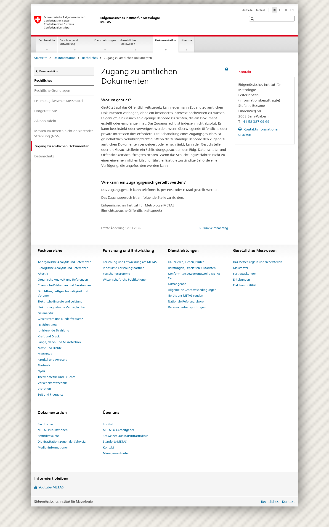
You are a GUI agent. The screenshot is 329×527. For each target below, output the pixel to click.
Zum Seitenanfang (215, 228)
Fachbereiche (46, 40)
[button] (253, 19)
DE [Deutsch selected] (274, 10)
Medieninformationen (53, 447)
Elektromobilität (244, 285)
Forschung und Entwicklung (69, 42)
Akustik (43, 273)
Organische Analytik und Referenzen (63, 279)
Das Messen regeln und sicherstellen (257, 262)
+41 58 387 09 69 (255, 121)
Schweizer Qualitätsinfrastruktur (125, 436)
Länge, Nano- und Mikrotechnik (59, 342)
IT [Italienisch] (286, 10)
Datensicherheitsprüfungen (187, 307)
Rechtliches (90, 58)
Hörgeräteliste (45, 111)
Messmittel (240, 268)
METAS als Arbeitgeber (118, 430)
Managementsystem (116, 453)
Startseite (247, 10)
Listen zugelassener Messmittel (58, 101)
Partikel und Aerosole (52, 359)
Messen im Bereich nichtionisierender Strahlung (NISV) (63, 133)
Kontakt (260, 10)
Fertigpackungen (245, 273)
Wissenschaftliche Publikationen (125, 279)
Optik (41, 371)
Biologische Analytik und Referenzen (63, 268)
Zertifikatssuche (48, 436)
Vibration (44, 388)
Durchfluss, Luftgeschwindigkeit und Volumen (63, 293)
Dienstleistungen (105, 40)
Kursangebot (177, 284)
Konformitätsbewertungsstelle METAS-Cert (194, 276)
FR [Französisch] (280, 10)
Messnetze (45, 353)
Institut (108, 424)
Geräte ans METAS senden (185, 295)
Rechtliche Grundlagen (52, 90)
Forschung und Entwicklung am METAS (130, 262)
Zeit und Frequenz (50, 394)
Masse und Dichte (50, 348)
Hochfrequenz (47, 324)
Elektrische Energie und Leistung (60, 301)
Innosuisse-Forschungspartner (123, 268)
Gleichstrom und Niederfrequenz (60, 319)
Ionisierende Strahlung (53, 330)
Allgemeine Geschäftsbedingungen (192, 290)
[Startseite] (99, 22)
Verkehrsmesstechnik (52, 383)
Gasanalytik (45, 313)
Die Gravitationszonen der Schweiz (62, 441)
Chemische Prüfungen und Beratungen (64, 285)
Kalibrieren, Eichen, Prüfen (186, 262)
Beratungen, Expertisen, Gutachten (192, 268)
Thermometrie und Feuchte (56, 377)
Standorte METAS (115, 441)
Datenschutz (44, 156)
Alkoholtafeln (45, 121)
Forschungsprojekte (116, 273)
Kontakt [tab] (245, 72)
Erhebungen (241, 279)
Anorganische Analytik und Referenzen (64, 262)
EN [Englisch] (292, 10)
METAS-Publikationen (53, 430)
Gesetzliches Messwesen (128, 42)
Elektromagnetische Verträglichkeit (62, 307)
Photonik (44, 365)
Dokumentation (166, 41)
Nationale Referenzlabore (186, 301)
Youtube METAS (51, 487)
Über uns (186, 40)
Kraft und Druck (49, 336)
